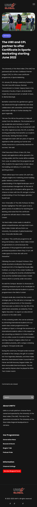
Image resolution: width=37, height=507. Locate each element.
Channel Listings (9, 466)
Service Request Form (12, 471)
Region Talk (7, 448)
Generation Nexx (9, 440)
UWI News (6, 36)
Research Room (9, 444)
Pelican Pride (8, 452)
